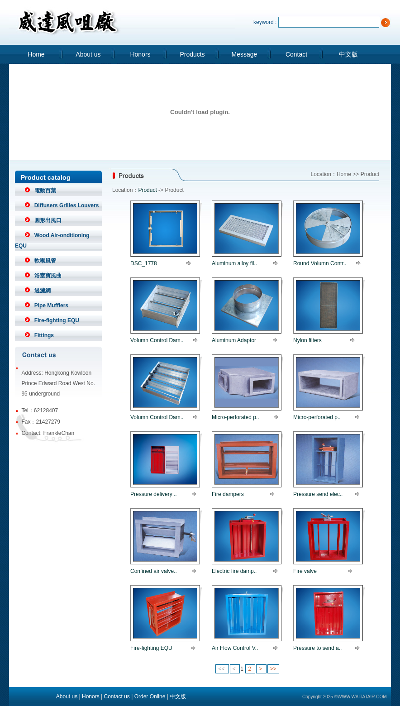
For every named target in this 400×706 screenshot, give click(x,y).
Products (192, 54)
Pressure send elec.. (318, 494)
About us (88, 54)
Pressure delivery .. (153, 494)
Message (244, 54)
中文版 (348, 54)
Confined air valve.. (153, 571)
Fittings (44, 335)
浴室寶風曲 (48, 275)
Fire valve (305, 571)
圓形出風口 (48, 220)
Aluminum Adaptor (234, 340)
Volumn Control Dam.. (156, 340)
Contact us (116, 696)
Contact (296, 54)
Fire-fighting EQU (56, 320)
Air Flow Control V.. (235, 648)
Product (147, 190)
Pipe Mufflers (51, 305)
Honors (140, 54)
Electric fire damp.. (234, 571)
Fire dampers (228, 494)
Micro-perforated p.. (235, 417)
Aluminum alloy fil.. (234, 263)
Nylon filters (307, 340)
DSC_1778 (143, 263)
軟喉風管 (45, 261)
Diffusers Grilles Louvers (66, 205)
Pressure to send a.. (317, 648)
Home (36, 54)
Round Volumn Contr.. (319, 263)
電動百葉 (45, 190)
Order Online (150, 696)
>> (273, 669)
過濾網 (42, 290)
